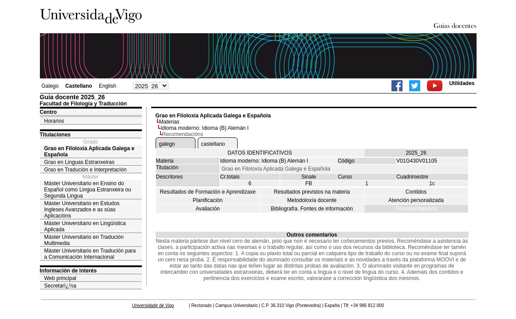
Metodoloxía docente (311, 200)
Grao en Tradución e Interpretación (85, 170)
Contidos (416, 192)
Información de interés (68, 271)
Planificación (208, 200)
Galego (50, 86)
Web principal (60, 278)
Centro (48, 112)
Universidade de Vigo (153, 305)
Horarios (54, 121)
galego (167, 144)
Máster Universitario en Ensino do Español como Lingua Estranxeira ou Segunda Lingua (87, 189)
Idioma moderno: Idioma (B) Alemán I (204, 128)
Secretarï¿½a (60, 286)
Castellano (78, 86)
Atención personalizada (416, 200)
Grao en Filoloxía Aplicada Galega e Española (89, 151)
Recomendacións (416, 209)
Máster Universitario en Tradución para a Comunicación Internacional (90, 254)
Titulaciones (55, 135)
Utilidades (461, 83)
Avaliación (207, 209)
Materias (169, 122)
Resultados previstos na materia (312, 192)
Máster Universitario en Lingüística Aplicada (85, 226)
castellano (213, 144)
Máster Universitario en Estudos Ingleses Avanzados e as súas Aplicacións (82, 209)
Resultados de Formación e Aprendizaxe (207, 192)
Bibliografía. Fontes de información (312, 209)
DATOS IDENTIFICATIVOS (259, 153)
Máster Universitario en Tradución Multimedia (84, 240)
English (107, 86)
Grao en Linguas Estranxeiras (79, 162)
